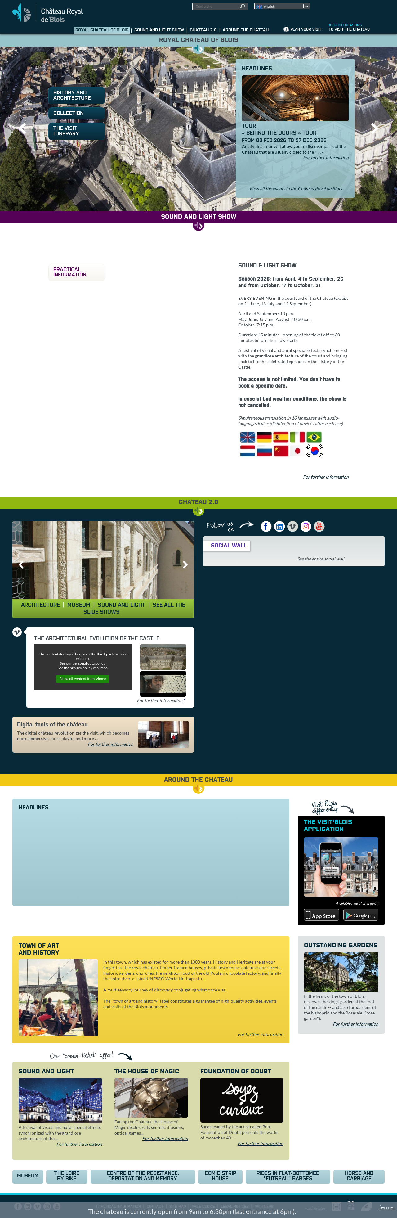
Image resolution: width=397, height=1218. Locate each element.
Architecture (40, 605)
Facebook (266, 526)
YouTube (319, 526)
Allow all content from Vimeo (82, 679)
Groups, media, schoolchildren (358, 9)
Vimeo (292, 526)
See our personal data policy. (83, 663)
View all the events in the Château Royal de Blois (295, 188)
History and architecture (72, 95)
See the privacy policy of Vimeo (83, 668)
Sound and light (121, 605)
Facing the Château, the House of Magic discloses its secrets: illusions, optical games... (149, 1127)
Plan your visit (306, 30)
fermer (387, 1207)
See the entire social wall (320, 558)
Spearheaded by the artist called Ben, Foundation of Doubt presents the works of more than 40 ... (239, 1132)
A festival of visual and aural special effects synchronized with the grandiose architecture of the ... (60, 1133)
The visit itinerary (66, 131)
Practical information (69, 272)
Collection (68, 113)
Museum (78, 605)
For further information (326, 157)
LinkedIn (279, 526)
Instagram (306, 526)
